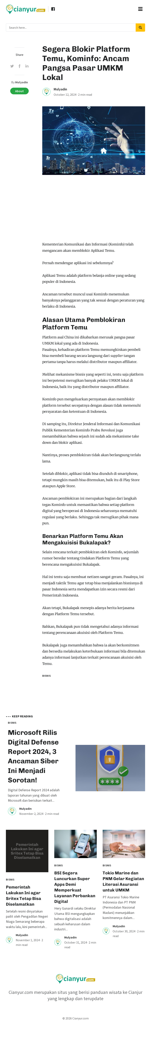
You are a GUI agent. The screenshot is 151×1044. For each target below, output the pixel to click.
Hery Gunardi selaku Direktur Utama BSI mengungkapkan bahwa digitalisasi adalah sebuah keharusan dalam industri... (75, 937)
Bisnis (46, 675)
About (19, 91)
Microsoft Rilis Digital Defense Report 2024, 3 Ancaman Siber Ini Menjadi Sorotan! (33, 765)
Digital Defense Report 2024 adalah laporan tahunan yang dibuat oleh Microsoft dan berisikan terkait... (34, 813)
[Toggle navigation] (140, 9)
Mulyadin (60, 89)
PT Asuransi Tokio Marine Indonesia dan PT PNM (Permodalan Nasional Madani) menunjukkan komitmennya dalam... (121, 926)
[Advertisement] (93, 211)
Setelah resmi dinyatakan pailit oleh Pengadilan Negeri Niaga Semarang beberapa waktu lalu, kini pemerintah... (27, 938)
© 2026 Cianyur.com (76, 1037)
